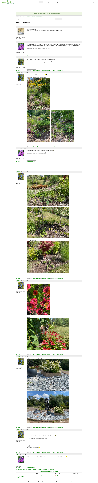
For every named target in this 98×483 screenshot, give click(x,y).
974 (43, 25)
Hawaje (53, 70)
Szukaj (58, 19)
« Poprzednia (19, 25)
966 (30, 25)
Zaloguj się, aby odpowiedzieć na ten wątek (49, 471)
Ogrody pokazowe (49, 2)
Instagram (57, 2)
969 (35, 25)
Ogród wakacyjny (44, 39)
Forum (41, 2)
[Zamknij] (80, 13)
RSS (56, 475)
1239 (46, 25)
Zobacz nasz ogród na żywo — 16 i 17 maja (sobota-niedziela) (47, 13)
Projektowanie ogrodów (30, 16)
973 (42, 25)
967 (31, 25)
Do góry (18, 39)
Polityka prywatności (21, 476)
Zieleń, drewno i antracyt (35, 39)
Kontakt (18, 477)
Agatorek (18, 57)
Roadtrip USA (60, 70)
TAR (17, 42)
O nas (18, 475)
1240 (48, 25)
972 (40, 25)
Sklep (63, 2)
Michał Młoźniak (75, 475)
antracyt (18, 26)
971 (38, 25)
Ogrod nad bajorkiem (31, 55)
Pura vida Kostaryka (46, 70)
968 (33, 25)
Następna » (52, 25)
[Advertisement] (49, 8)
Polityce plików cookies (74, 481)
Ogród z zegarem (39, 16)
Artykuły (35, 2)
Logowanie (94, 2)
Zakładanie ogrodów (40, 475)
